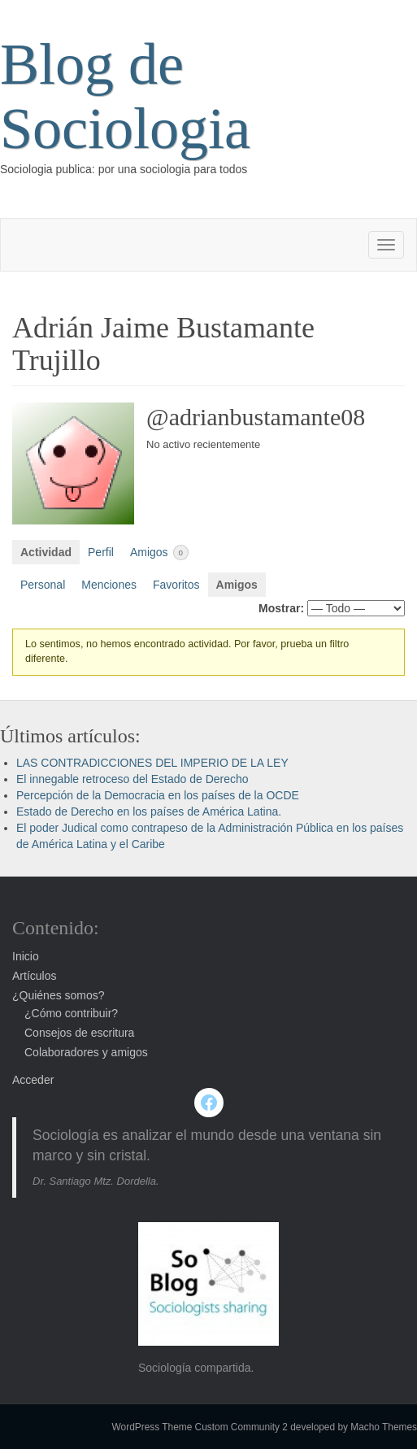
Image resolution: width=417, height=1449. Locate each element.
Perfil (101, 552)
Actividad (46, 552)
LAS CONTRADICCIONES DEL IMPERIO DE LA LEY (152, 762)
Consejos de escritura (79, 1032)
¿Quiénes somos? (58, 995)
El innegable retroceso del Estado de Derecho (132, 778)
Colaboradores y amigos (86, 1052)
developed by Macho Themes (353, 1427)
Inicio (25, 956)
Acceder (33, 1079)
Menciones (109, 584)
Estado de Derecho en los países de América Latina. (148, 811)
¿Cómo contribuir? (71, 1013)
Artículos (34, 975)
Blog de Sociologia (125, 96)
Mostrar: (281, 608)
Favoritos (176, 584)
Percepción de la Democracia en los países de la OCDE (157, 795)
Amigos (159, 552)
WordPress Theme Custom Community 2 (200, 1427)
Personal (42, 584)
